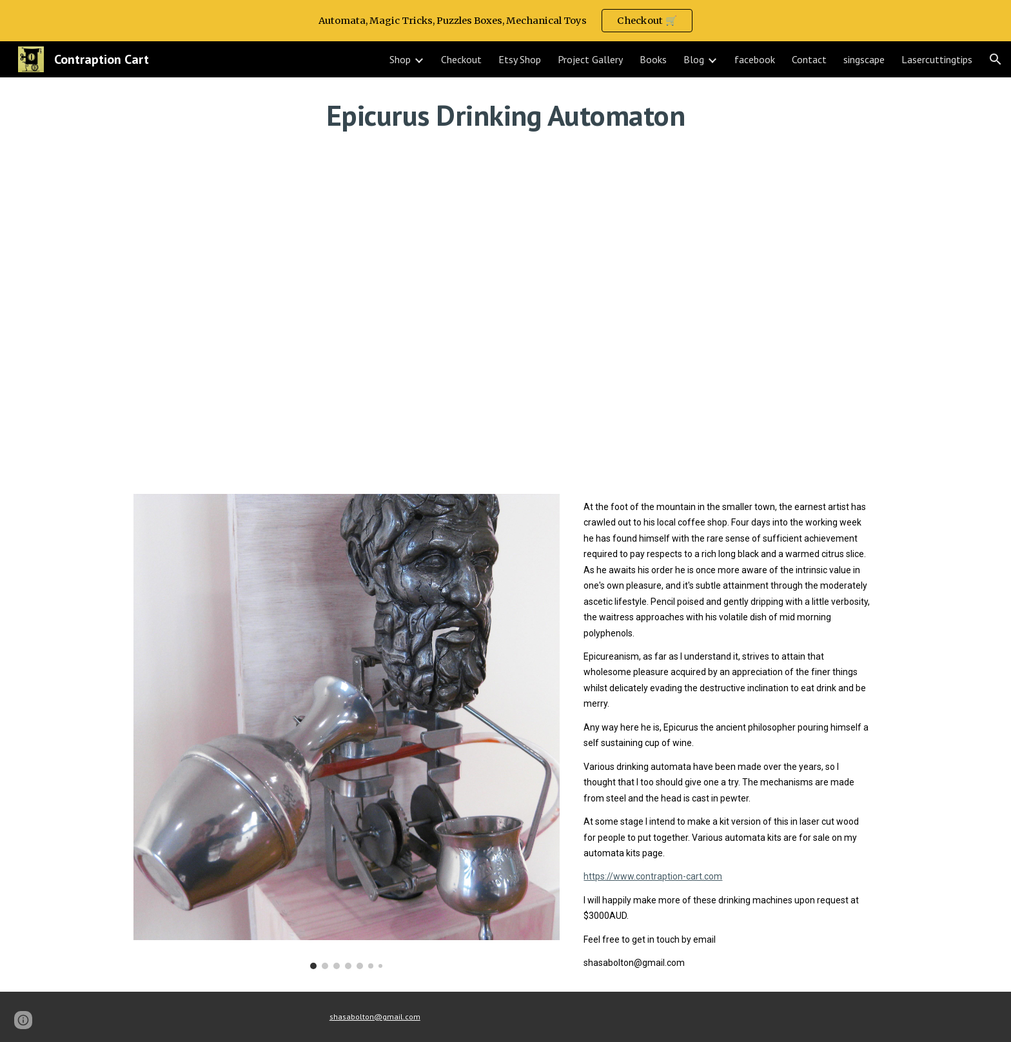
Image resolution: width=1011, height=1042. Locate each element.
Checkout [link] (461, 59)
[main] (505, 115)
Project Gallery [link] (590, 59)
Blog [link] (693, 59)
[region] (505, 20)
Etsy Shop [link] (519, 59)
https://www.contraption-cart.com (653, 876)
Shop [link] (400, 59)
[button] (995, 59)
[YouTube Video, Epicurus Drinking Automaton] (473, 316)
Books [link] (653, 59)
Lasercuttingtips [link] (936, 59)
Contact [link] (809, 59)
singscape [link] (864, 59)
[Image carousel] (346, 731)
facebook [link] (754, 59)
